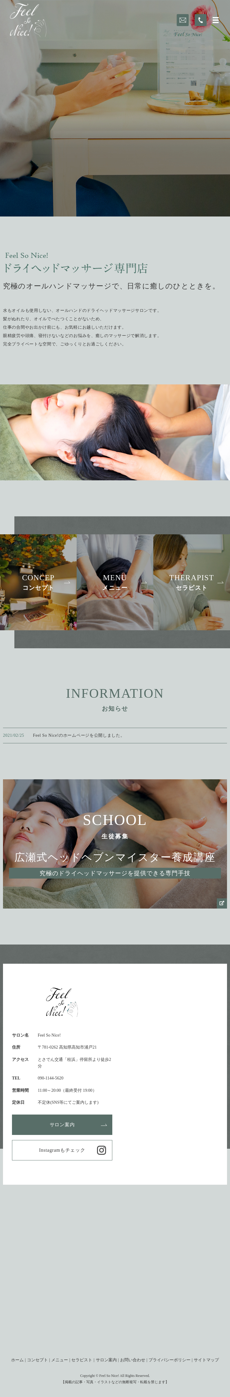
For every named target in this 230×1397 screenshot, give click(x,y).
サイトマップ (206, 1360)
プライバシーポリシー (169, 1360)
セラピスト (81, 1360)
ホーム (17, 1360)
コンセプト (37, 1360)
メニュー (59, 1360)
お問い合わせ (132, 1360)
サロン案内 (62, 1124)
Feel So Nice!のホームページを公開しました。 (79, 735)
